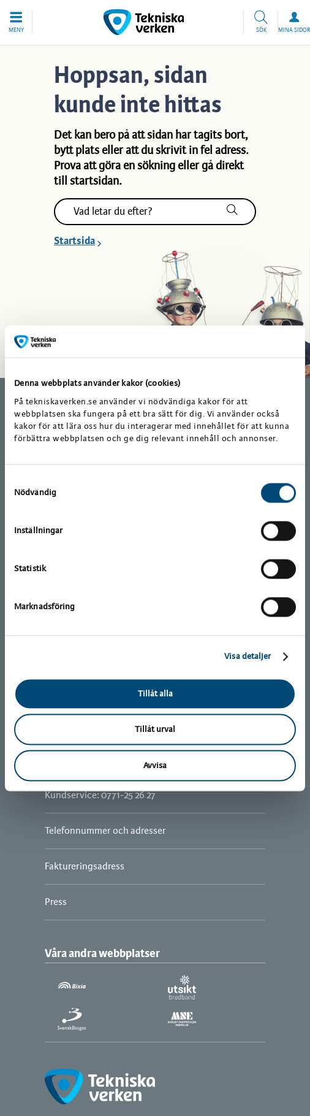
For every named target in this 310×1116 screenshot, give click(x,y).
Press (56, 902)
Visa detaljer (247, 656)
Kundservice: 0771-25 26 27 (100, 795)
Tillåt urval (155, 729)
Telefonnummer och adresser (105, 831)
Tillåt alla (155, 693)
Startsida (74, 241)
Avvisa (155, 765)
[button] (16, 22)
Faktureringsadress (84, 866)
